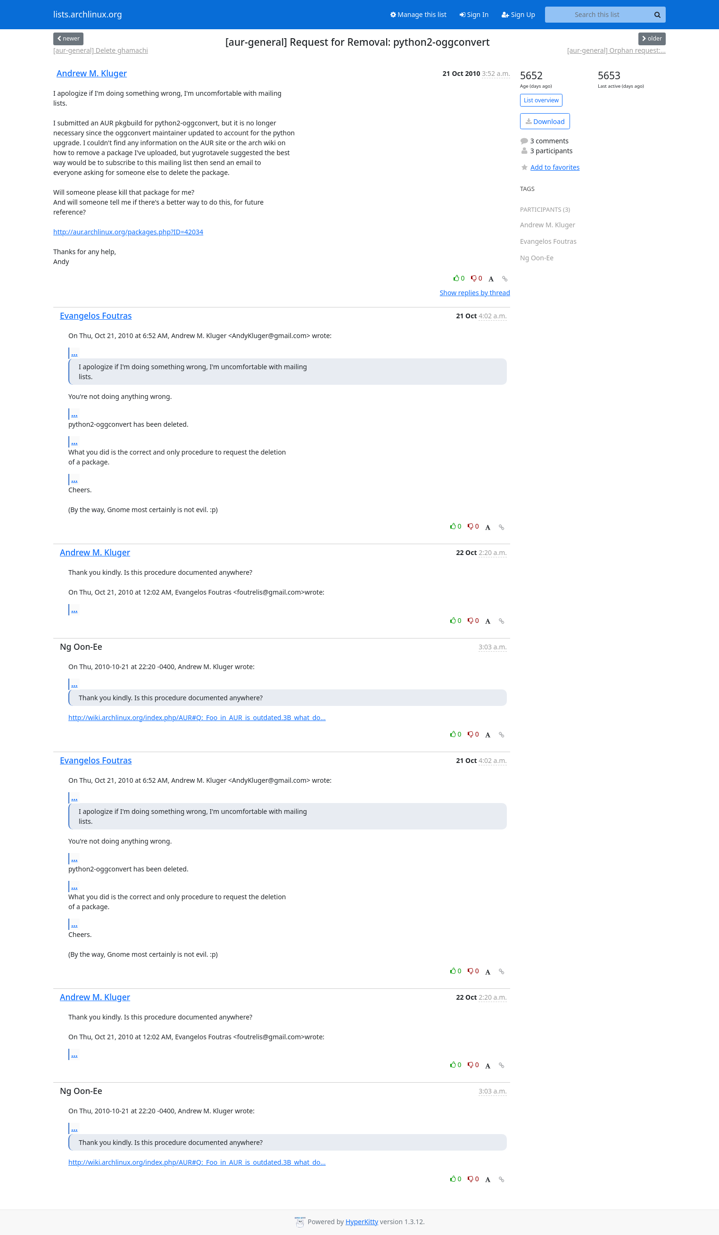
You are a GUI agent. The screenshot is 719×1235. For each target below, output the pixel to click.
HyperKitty (362, 1221)
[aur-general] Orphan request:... (616, 50)
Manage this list (418, 14)
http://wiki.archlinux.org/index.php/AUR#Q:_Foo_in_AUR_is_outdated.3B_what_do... (197, 717)
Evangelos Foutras (96, 315)
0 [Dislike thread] (476, 278)
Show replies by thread (475, 292)
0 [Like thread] (460, 278)
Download (545, 121)
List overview (541, 100)
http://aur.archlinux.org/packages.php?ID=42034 (128, 231)
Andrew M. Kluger (92, 73)
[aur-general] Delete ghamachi (100, 50)
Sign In (474, 14)
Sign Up (518, 14)
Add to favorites (549, 167)
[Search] (657, 15)
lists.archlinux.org (87, 14)
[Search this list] (597, 15)
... (74, 353)
